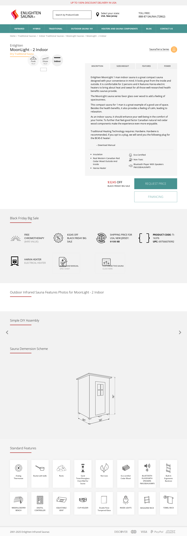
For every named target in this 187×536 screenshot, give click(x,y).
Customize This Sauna (121, 262)
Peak (33, 60)
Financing (155, 199)
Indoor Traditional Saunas (51, 36)
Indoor (57, 60)
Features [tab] (147, 67)
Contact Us (166, 28)
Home (13, 36)
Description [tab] (97, 67)
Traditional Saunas (27, 36)
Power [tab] (167, 67)
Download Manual (77, 262)
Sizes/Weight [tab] (123, 67)
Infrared (19, 28)
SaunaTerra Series (159, 49)
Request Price (155, 186)
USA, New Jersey (109, 16)
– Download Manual (105, 147)
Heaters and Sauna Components (119, 28)
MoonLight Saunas (75, 36)
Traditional (55, 28)
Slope (45, 60)
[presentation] (7, 332)
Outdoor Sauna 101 (82, 28)
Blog (149, 28)
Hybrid (36, 28)
